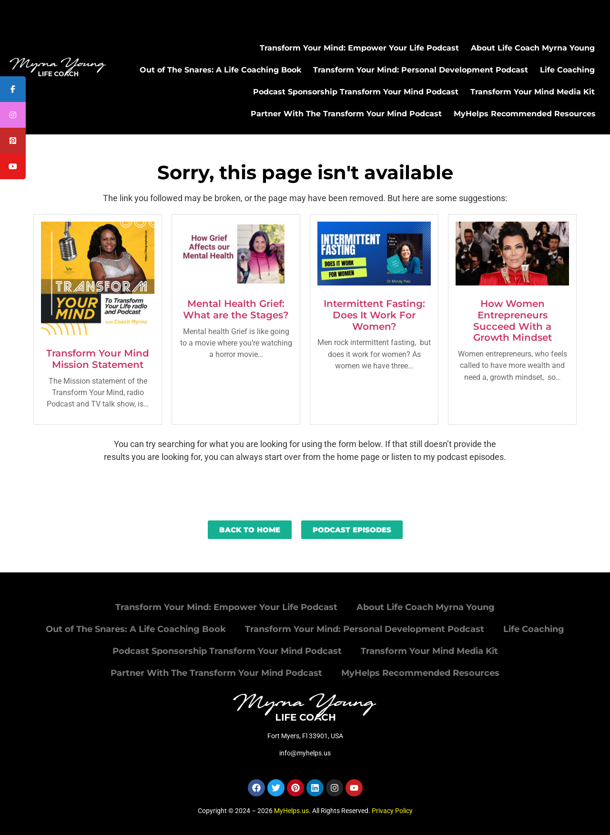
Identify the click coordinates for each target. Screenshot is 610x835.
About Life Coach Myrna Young (533, 47)
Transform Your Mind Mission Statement (97, 358)
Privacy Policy (392, 811)
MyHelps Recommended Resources (525, 113)
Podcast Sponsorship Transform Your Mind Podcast (355, 91)
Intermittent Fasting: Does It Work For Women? (374, 315)
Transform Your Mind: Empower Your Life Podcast (359, 47)
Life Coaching (567, 69)
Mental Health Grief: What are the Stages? (236, 309)
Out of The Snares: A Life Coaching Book (220, 69)
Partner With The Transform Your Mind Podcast (346, 113)
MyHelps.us (291, 811)
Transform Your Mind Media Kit (532, 91)
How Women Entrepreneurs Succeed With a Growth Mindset (512, 320)
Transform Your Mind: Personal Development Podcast (420, 69)
